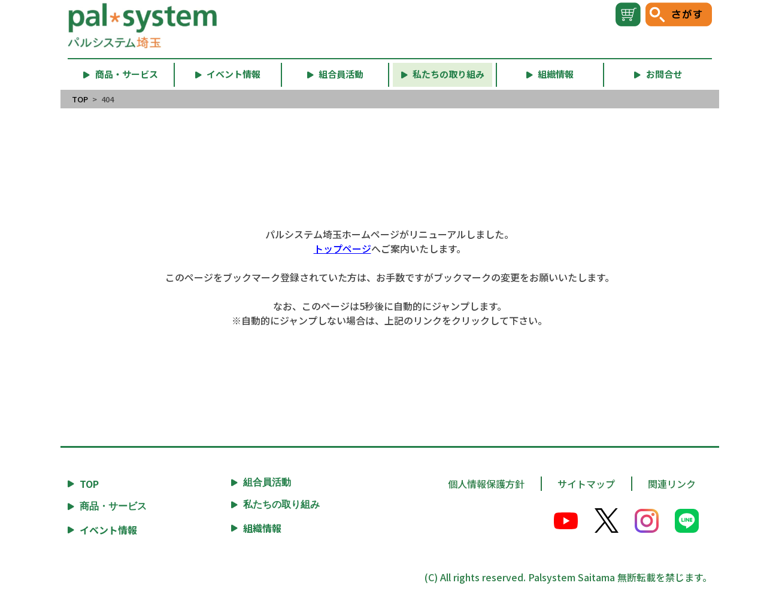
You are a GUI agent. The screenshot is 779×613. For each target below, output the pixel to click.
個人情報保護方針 (486, 484)
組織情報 (262, 528)
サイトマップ (586, 484)
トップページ (342, 248)
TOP (80, 99)
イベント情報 (108, 530)
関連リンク (672, 484)
